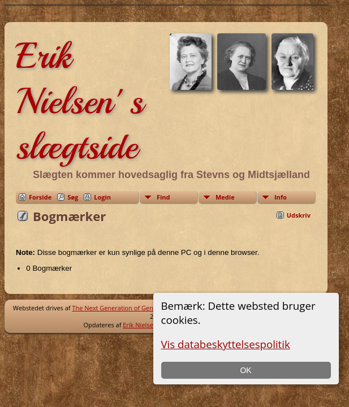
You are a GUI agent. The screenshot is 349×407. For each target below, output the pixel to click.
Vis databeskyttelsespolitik (225, 344)
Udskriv (299, 215)
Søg (72, 197)
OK (245, 370)
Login (102, 197)
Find (163, 197)
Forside (40, 197)
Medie (225, 197)
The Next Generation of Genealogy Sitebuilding (140, 308)
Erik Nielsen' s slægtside (79, 101)
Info (280, 197)
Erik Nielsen (140, 325)
